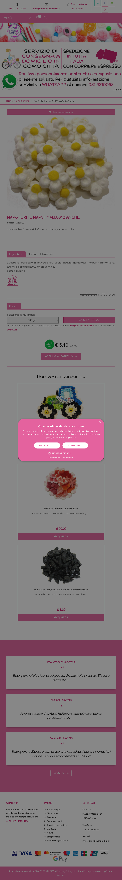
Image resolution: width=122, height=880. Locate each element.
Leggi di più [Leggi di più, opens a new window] (70, 437)
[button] (61, 453)
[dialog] (61, 440)
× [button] (100, 422)
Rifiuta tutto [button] (75, 445)
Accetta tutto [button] (47, 445)
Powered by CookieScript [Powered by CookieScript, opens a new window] (61, 458)
